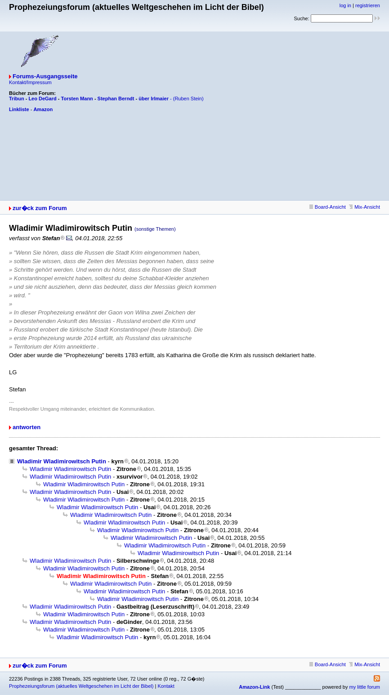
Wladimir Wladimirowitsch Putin (61, 461)
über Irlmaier (154, 98)
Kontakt (165, 686)
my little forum (364, 687)
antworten (26, 427)
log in (345, 5)
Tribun (16, 98)
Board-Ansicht (327, 207)
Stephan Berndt (116, 98)
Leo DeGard (42, 98)
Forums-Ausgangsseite (45, 76)
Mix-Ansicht (364, 207)
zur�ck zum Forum (40, 208)
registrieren (367, 5)
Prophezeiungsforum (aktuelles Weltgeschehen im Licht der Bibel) (81, 686)
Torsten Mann (77, 98)
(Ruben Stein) (188, 98)
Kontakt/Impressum (30, 82)
